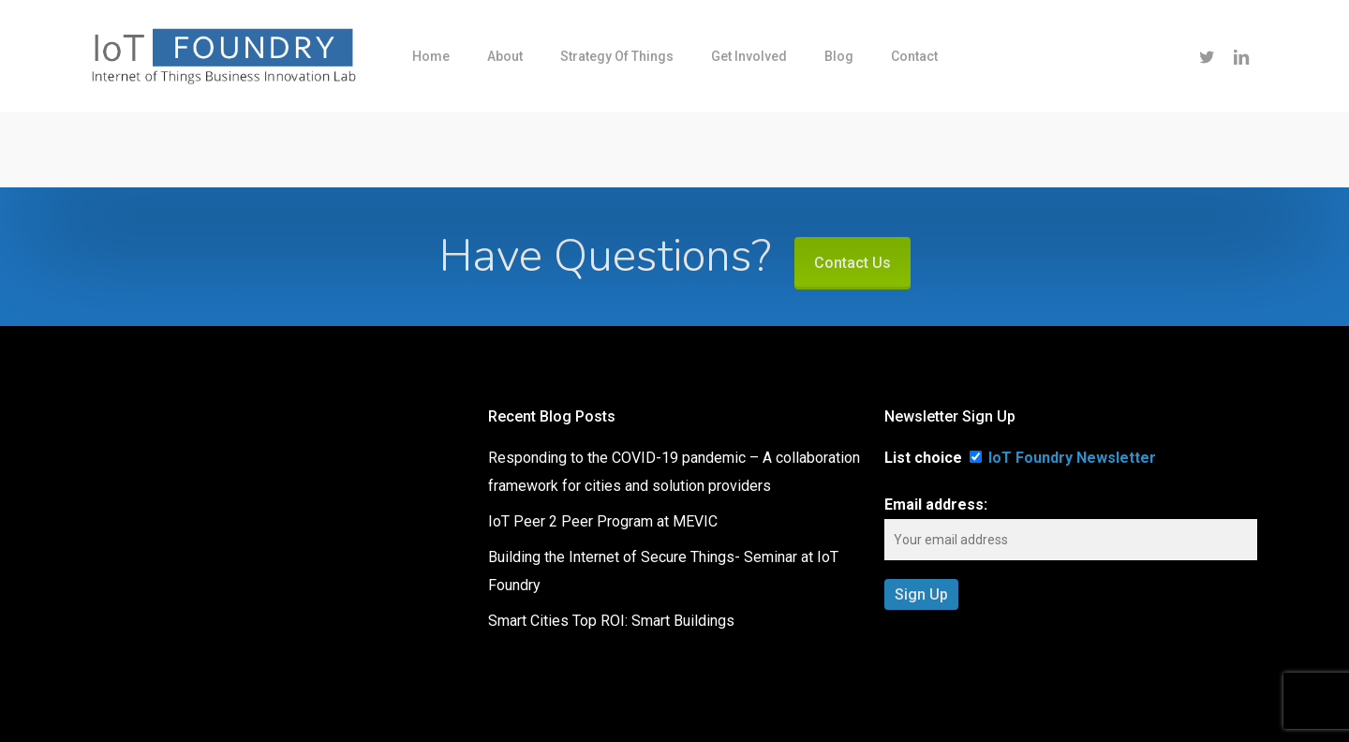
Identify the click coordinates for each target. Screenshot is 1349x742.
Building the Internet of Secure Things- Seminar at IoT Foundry (663, 571)
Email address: (935, 504)
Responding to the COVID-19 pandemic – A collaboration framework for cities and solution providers (674, 472)
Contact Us (852, 263)
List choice (923, 458)
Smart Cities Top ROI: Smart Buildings (611, 621)
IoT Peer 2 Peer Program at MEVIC (603, 521)
